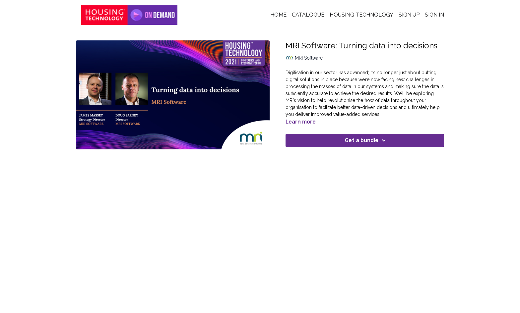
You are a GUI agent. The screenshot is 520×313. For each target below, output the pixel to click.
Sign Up (409, 15)
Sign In (434, 15)
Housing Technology (361, 15)
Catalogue (308, 15)
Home (278, 15)
